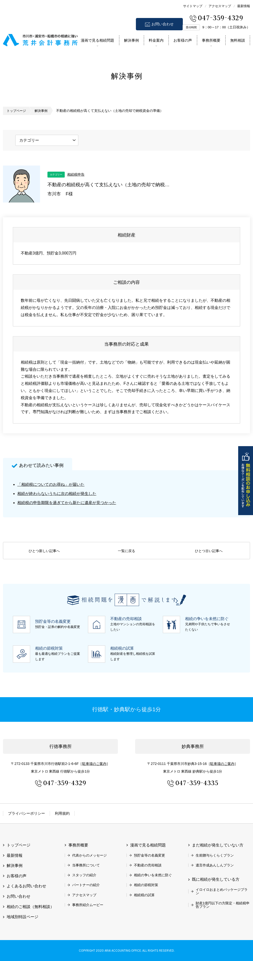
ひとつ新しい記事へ (44, 551)
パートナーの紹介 (86, 885)
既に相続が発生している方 (215, 879)
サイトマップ (192, 6)
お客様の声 (182, 40)
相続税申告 (75, 174)
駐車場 (94, 764)
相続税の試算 (144, 895)
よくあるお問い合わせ (26, 886)
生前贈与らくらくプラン (215, 855)
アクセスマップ (220, 6)
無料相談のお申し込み (245, 480)
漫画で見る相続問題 (97, 40)
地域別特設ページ (22, 917)
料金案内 (156, 40)
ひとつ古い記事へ (209, 551)
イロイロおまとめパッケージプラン (222, 891)
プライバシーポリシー (26, 813)
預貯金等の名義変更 (149, 855)
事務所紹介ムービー (87, 905)
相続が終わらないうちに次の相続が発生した (56, 493)
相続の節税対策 (146, 885)
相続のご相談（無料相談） (30, 906)
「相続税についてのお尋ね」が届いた (50, 484)
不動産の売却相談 (148, 865)
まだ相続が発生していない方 (217, 845)
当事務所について (86, 865)
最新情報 (243, 6)
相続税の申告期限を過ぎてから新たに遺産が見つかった (66, 503)
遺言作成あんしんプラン (215, 865)
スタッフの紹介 (84, 875)
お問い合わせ (162, 24)
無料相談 (237, 40)
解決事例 (131, 40)
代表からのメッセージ (89, 855)
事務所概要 (211, 40)
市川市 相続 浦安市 (40, 39)
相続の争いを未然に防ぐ (153, 875)
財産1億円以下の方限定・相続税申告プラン (223, 905)
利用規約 (62, 813)
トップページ (17, 111)
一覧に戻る (126, 551)
